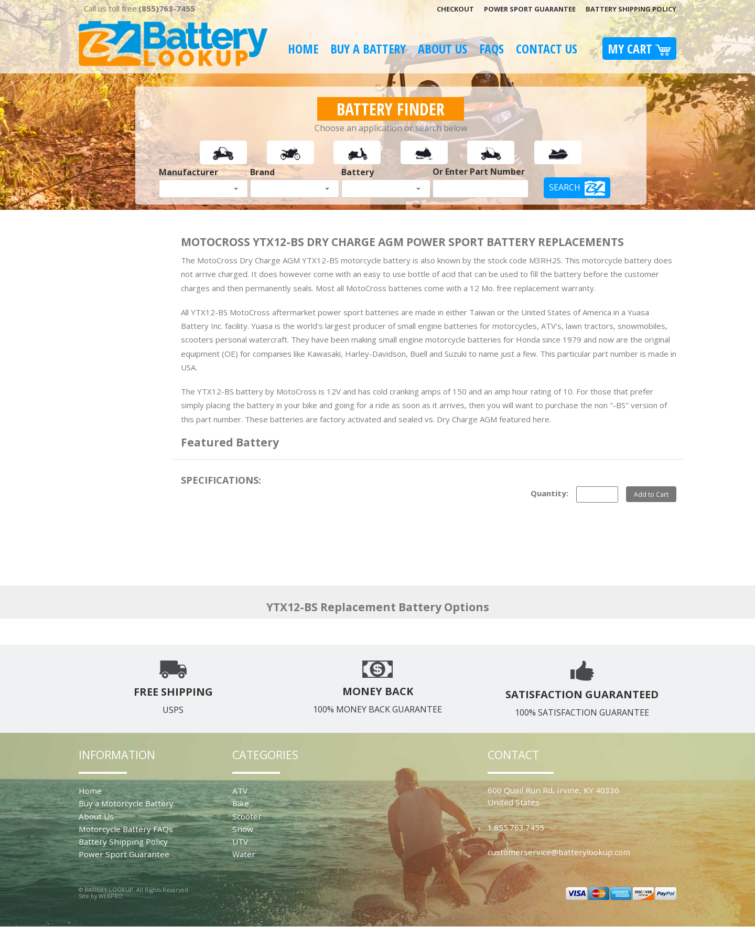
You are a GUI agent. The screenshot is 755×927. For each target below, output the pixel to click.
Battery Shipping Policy (631, 9)
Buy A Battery (368, 48)
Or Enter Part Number (479, 171)
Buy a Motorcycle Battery (126, 803)
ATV (239, 790)
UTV (240, 841)
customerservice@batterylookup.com (559, 852)
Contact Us (546, 48)
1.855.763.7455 (516, 827)
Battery (357, 172)
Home (303, 48)
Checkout (455, 9)
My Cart (639, 48)
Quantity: (549, 493)
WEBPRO (111, 896)
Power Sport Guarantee (530, 9)
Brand (262, 172)
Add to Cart (651, 494)
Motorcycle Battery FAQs (126, 829)
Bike (240, 803)
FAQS (491, 48)
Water (243, 854)
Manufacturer (188, 172)
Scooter (247, 816)
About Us (442, 48)
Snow (242, 829)
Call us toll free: (139, 8)
